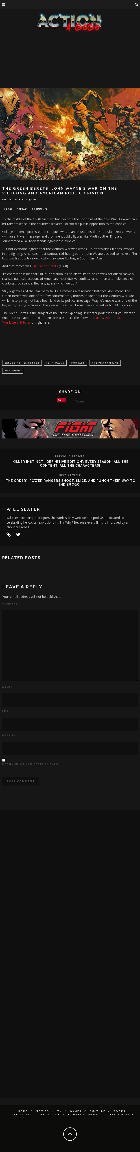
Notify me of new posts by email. (31, 764)
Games (76, 1111)
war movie (13, 370)
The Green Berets (45, 266)
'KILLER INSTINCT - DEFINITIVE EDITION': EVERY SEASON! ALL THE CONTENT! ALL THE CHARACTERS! (70, 463)
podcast (78, 362)
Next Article (70, 475)
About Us (21, 1114)
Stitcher (25, 322)
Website (8, 735)
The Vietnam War (105, 362)
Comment (10, 603)
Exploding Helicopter (22, 362)
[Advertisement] (70, 67)
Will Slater (9, 199)
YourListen (10, 322)
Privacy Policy (120, 1114)
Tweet (79, 401)
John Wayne (55, 362)
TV (59, 1111)
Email (7, 711)
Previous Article (70, 456)
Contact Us (49, 1114)
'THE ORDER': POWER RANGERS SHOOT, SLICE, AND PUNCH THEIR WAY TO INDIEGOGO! (70, 482)
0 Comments (39, 209)
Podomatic (113, 318)
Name (7, 687)
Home (23, 1111)
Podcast (22, 209)
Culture (97, 1111)
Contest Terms (83, 1114)
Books (120, 1111)
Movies (8, 209)
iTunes (98, 318)
